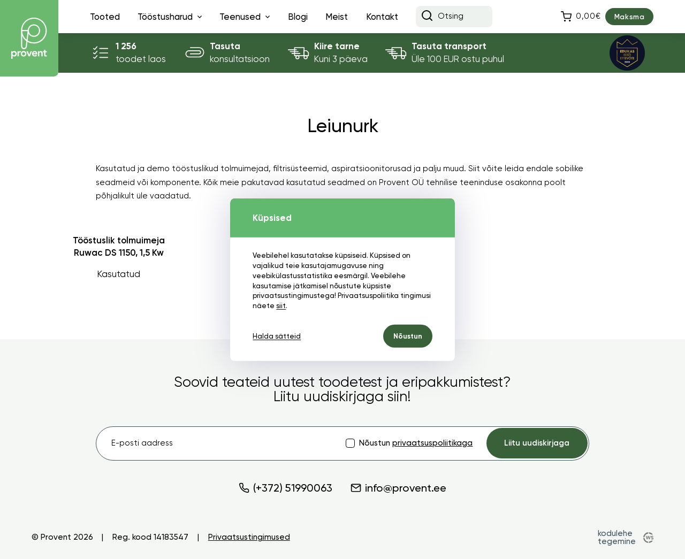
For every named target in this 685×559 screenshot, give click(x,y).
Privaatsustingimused (249, 537)
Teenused (240, 16)
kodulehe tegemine (617, 538)
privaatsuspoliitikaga (432, 443)
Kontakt (382, 16)
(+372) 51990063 (285, 488)
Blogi (298, 16)
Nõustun (407, 336)
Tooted (105, 16)
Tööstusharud (165, 16)
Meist (336, 16)
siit (281, 306)
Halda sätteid (277, 336)
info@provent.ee (398, 488)
